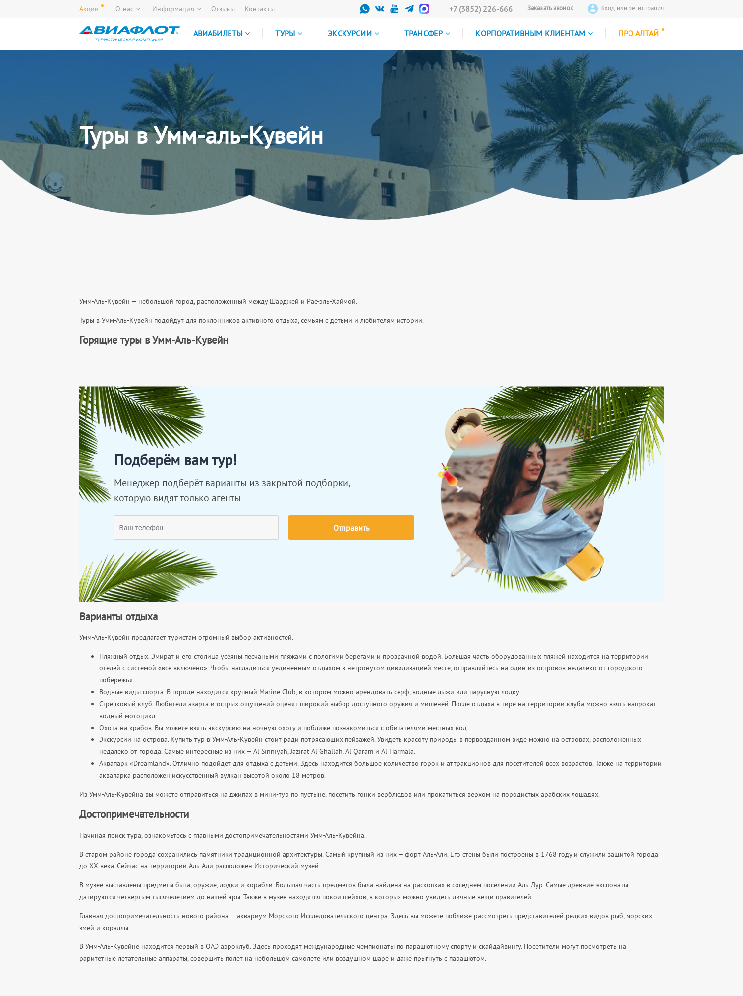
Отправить (351, 527)
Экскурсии (353, 33)
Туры (288, 33)
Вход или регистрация (632, 8)
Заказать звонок (550, 8)
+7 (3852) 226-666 (481, 9)
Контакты (260, 8)
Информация (176, 8)
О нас (127, 8)
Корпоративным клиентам (534, 33)
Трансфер (427, 33)
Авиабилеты (221, 33)
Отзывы (223, 8)
